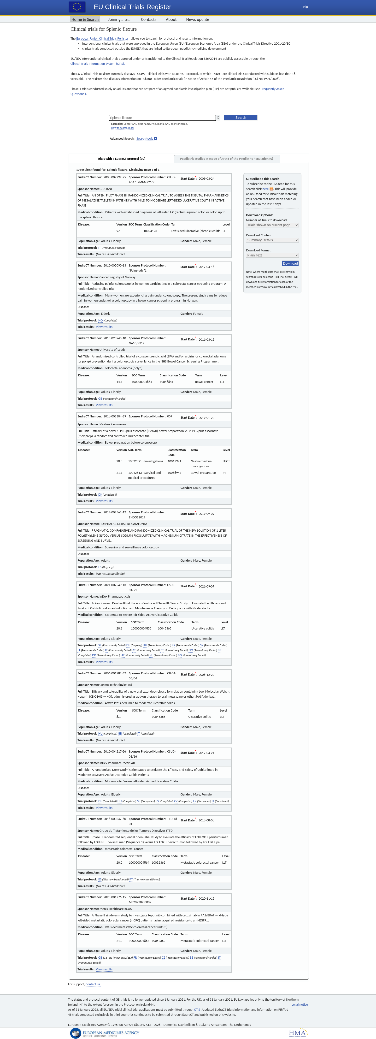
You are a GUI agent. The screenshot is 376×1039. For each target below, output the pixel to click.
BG (180, 655)
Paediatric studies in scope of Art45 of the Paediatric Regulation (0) (226, 159)
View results (104, 327)
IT (99, 248)
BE (219, 650)
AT (134, 650)
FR (173, 645)
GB (100, 399)
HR (122, 655)
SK (201, 645)
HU (145, 645)
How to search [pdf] (122, 128)
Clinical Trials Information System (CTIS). (97, 64)
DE (128, 645)
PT (162, 650)
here (268, 189)
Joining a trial (119, 19)
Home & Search (85, 19)
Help (305, 7)
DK (100, 495)
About (171, 19)
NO (100, 320)
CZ (175, 801)
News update (197, 19)
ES (99, 567)
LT (78, 650)
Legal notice (300, 1005)
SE (99, 645)
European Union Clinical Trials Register (102, 38)
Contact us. (93, 984)
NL (151, 655)
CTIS (197, 1010)
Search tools (144, 139)
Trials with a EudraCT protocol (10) (121, 159)
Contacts (148, 19)
